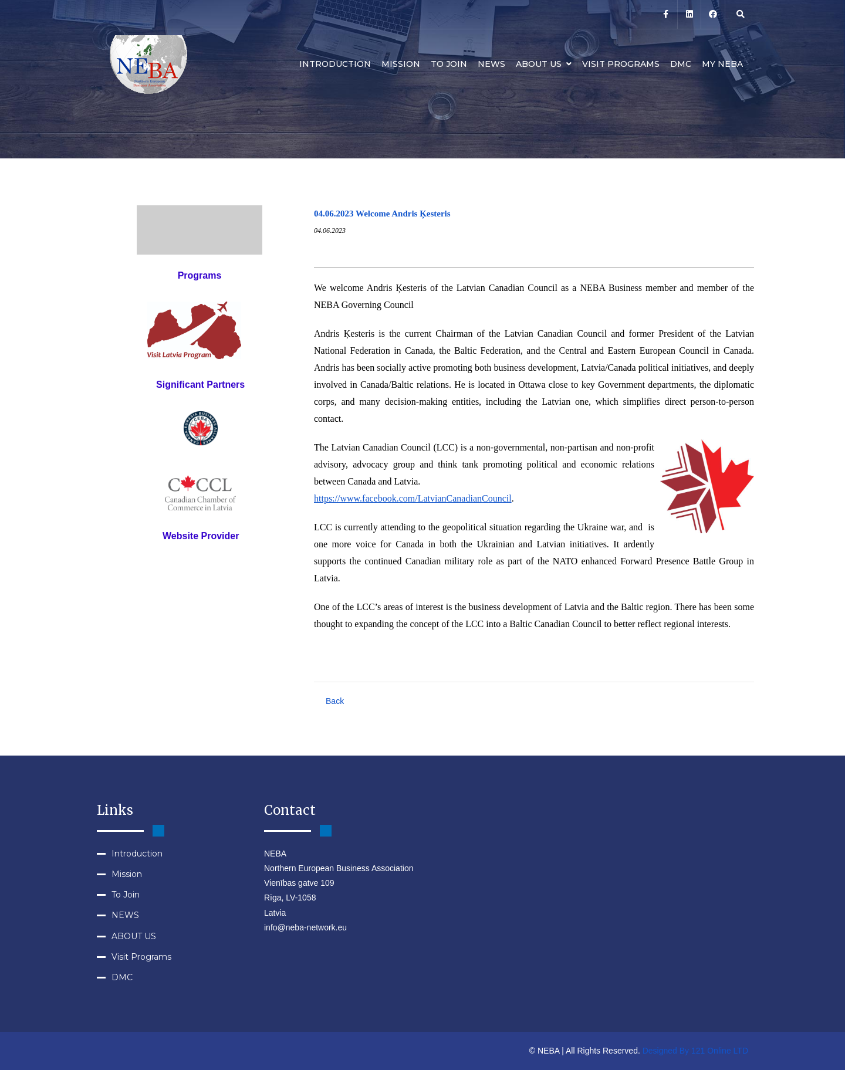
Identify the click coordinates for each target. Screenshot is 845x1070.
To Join (449, 64)
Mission (400, 64)
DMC (680, 64)
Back (335, 701)
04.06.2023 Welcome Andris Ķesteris (382, 213)
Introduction (335, 64)
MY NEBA (722, 64)
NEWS (491, 64)
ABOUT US (544, 64)
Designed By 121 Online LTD (695, 1050)
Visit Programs (621, 64)
